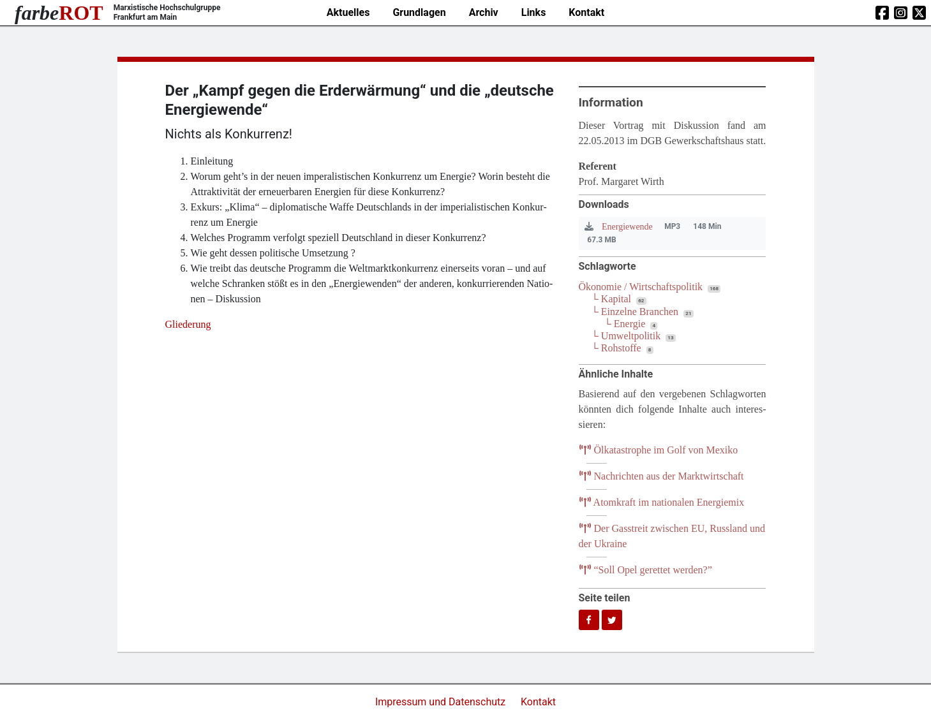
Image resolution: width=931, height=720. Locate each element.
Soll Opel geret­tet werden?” (645, 569)
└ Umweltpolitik (626, 335)
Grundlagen (418, 12)
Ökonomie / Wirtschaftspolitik (641, 286)
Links (533, 12)
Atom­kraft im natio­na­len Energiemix (662, 502)
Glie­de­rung (188, 324)
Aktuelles (348, 12)
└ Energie (625, 323)
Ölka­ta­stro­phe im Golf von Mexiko (658, 449)
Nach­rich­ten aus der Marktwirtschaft (661, 476)
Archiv (483, 12)
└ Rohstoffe (616, 347)
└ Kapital (611, 298)
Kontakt (586, 12)
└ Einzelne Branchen (635, 311)
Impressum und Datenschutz (441, 702)
